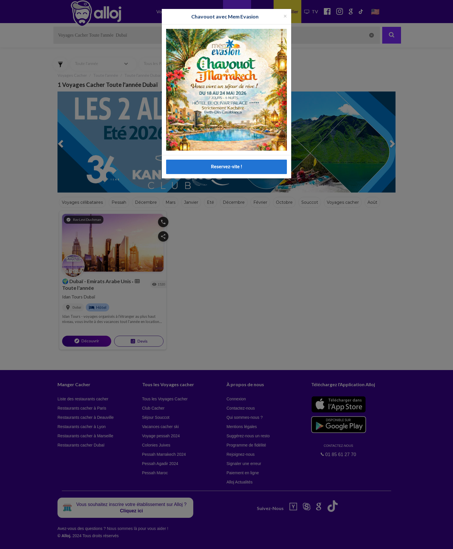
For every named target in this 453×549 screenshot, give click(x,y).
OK (127, 540)
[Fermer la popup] (285, 16)
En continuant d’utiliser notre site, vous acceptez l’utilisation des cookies (62, 540)
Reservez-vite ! (226, 166)
